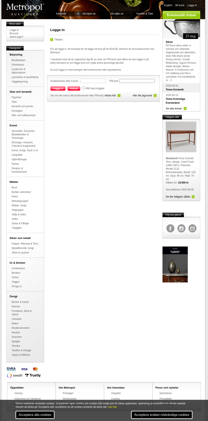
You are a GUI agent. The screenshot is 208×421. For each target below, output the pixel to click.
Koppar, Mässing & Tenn (25, 243)
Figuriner (16, 97)
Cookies (115, 398)
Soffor (15, 219)
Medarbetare (70, 398)
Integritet (116, 393)
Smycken (17, 336)
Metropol (25, 9)
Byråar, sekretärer (21, 192)
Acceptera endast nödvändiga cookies (161, 415)
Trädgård (16, 228)
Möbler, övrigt (19, 205)
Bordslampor (19, 60)
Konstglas (17, 110)
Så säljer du (116, 13)
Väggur (16, 281)
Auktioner (61, 13)
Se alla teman (174, 108)
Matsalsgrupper (20, 201)
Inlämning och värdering (27, 398)
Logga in (192, 5)
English (168, 5)
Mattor (15, 323)
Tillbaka (58, 39)
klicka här (110, 95)
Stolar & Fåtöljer (20, 223)
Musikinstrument (20, 328)
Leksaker (17, 319)
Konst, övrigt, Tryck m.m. (25, 150)
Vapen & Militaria (21, 354)
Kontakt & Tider (145, 13)
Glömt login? (16, 37)
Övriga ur (17, 286)
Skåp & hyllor (19, 214)
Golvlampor (18, 64)
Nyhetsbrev (166, 393)
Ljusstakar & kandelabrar (25, 77)
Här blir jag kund (142, 95)
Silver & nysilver (20, 252)
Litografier (17, 154)
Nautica (16, 332)
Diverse (16, 306)
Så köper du (89, 13)
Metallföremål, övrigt (23, 248)
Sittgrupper (18, 210)
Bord (14, 187)
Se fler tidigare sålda (178, 196)
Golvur (15, 277)
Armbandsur (18, 268)
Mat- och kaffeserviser (24, 115)
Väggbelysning (20, 81)
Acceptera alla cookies (35, 415)
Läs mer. (112, 406)
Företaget (68, 393)
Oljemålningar (19, 159)
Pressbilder (166, 398)
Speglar (16, 341)
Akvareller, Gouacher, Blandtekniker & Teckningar (23, 134)
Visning (18, 393)
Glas (14, 101)
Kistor (15, 196)
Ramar (15, 163)
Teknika (16, 345)
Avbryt (74, 88)
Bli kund (179, 5)
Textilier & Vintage (21, 350)
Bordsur (16, 272)
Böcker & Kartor (20, 302)
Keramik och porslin (22, 106)
